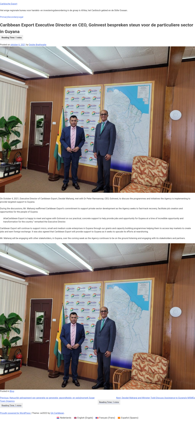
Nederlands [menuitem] (65, 417)
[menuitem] (64, 418)
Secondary (13, 17)
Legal (20, 17)
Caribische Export (8, 3)
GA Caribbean (57, 413)
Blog (12, 391)
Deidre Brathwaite (37, 44)
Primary (4, 17)
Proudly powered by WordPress (15, 413)
